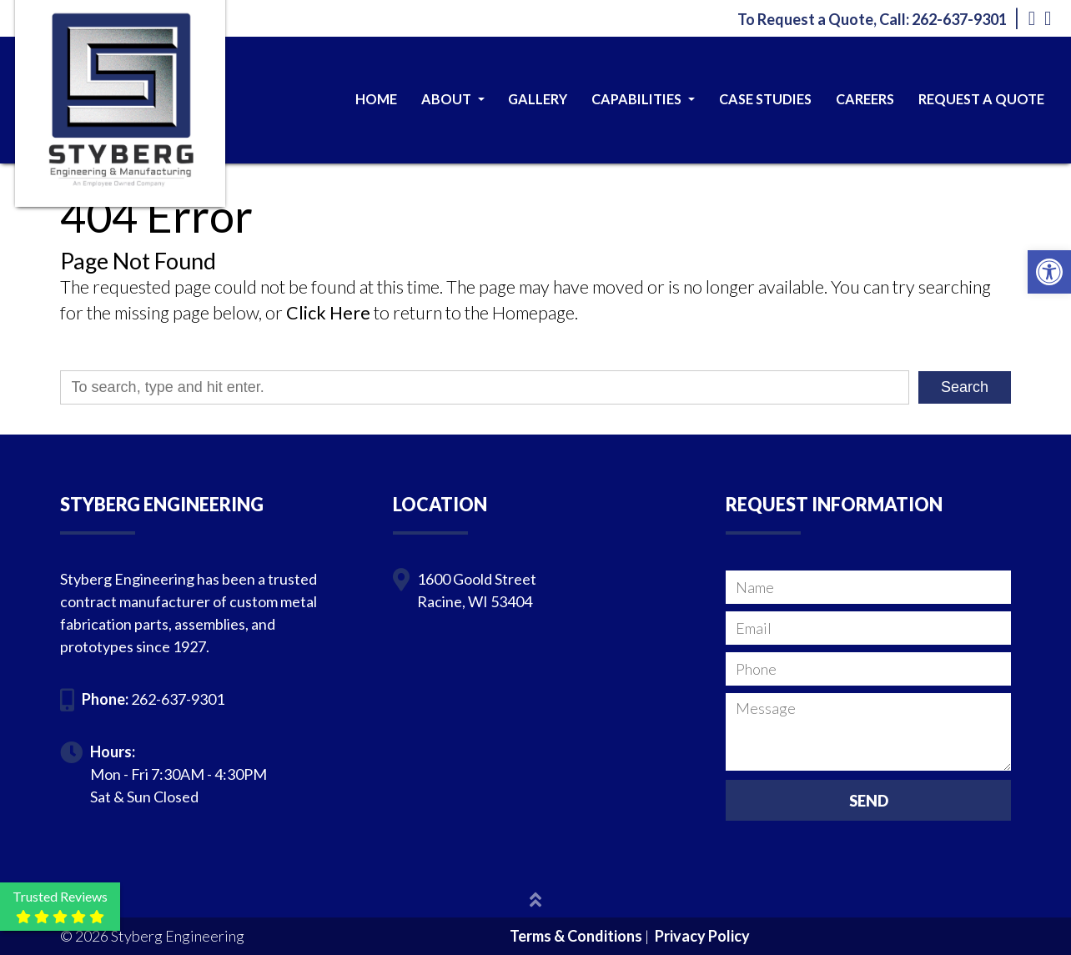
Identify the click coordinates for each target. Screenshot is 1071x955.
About (453, 99)
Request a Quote (981, 99)
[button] (1049, 272)
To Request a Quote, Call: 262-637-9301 (872, 19)
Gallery (537, 99)
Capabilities (643, 99)
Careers (865, 99)
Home (376, 99)
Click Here (328, 313)
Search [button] (964, 387)
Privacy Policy (702, 936)
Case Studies (765, 99)
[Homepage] (120, 156)
